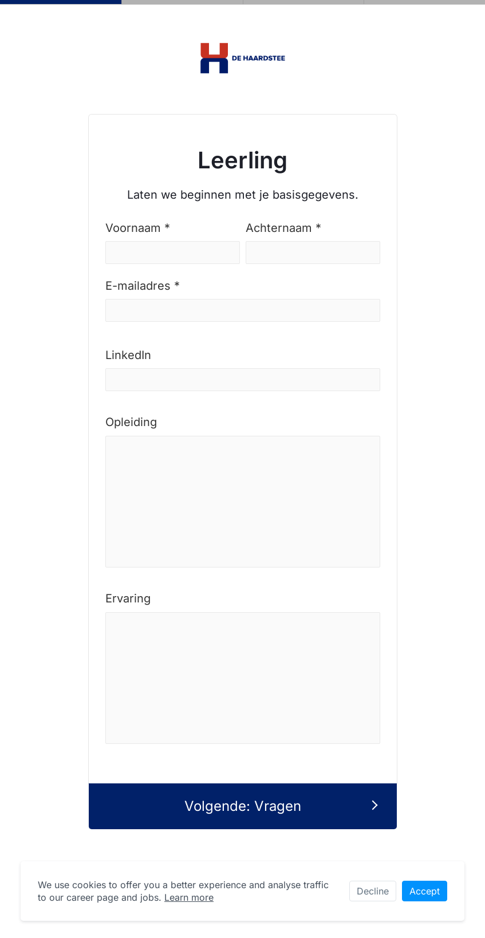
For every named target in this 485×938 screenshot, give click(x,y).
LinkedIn (128, 355)
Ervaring (128, 598)
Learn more (189, 897)
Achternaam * (283, 228)
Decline (373, 891)
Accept (424, 891)
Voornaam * (137, 228)
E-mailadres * (142, 286)
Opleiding (131, 422)
